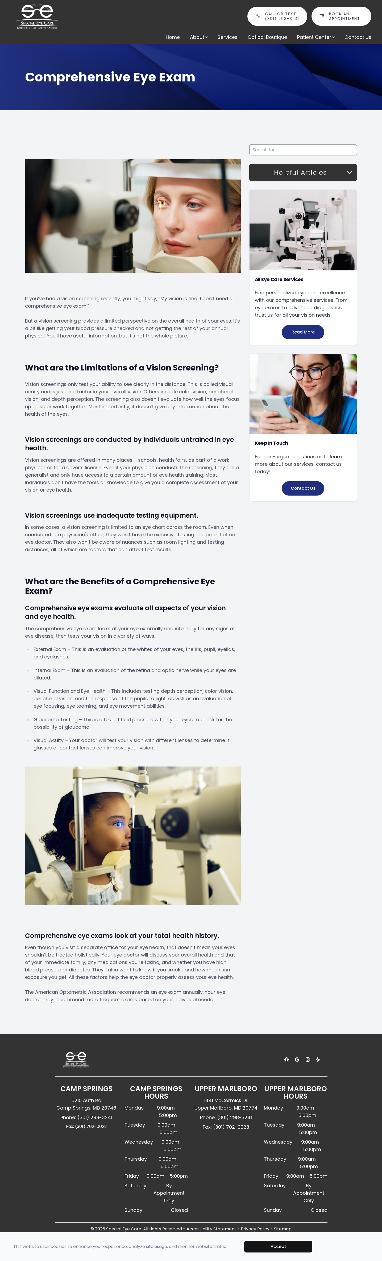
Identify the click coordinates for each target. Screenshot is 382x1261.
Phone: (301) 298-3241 (86, 1117)
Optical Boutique (267, 37)
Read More (303, 332)
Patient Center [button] (315, 37)
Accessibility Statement (211, 1229)
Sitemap (283, 1229)
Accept (278, 1246)
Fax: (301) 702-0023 (86, 1126)
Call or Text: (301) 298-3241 (283, 16)
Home (173, 37)
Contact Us (357, 37)
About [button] (198, 37)
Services (228, 37)
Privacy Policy (255, 1229)
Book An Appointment (347, 16)
